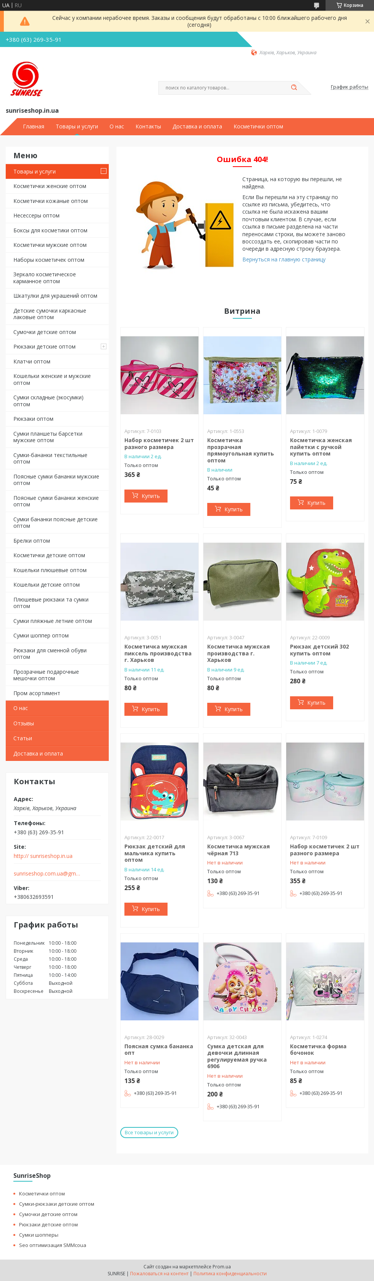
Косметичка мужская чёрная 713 (238, 850)
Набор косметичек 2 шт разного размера (159, 443)
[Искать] (293, 88)
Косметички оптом (258, 126)
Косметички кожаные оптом (50, 200)
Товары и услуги (77, 126)
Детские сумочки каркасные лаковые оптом (49, 314)
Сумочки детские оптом (44, 332)
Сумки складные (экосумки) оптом (48, 401)
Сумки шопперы (38, 1234)
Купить (151, 495)
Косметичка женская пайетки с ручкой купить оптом (321, 446)
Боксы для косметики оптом (50, 230)
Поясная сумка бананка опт (158, 1050)
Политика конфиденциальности (230, 1273)
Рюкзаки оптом (33, 418)
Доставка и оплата (197, 126)
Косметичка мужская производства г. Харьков (238, 653)
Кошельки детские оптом (46, 584)
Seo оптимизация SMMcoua (52, 1245)
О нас (117, 126)
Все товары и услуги (149, 1132)
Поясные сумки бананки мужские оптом (56, 480)
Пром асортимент (36, 693)
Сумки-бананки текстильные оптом (50, 458)
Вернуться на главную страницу (284, 259)
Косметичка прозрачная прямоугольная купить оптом (240, 450)
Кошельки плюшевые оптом (50, 570)
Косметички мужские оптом (50, 244)
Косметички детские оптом (49, 555)
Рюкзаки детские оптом (44, 346)
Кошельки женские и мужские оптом (52, 379)
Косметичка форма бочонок (318, 1050)
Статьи (22, 738)
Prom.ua (222, 1266)
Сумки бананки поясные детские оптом (55, 523)
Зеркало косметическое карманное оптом (44, 278)
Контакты (148, 126)
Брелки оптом (31, 540)
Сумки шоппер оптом (41, 635)
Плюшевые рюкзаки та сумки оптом (51, 603)
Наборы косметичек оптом (48, 259)
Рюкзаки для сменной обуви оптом (50, 654)
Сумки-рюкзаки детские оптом (56, 1203)
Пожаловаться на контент (159, 1273)
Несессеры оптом (36, 215)
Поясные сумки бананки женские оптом (56, 501)
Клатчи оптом (31, 361)
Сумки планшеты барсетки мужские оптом (47, 437)
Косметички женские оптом (49, 186)
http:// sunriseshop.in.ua (43, 856)
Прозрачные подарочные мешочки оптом (46, 675)
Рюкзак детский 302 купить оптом (319, 650)
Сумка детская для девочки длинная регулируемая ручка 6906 (237, 1056)
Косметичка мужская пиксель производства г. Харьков (158, 653)
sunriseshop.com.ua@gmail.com (47, 873)
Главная (33, 126)
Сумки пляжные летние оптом (52, 620)
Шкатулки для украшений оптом (55, 295)
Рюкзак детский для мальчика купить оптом (154, 853)
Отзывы (23, 723)
